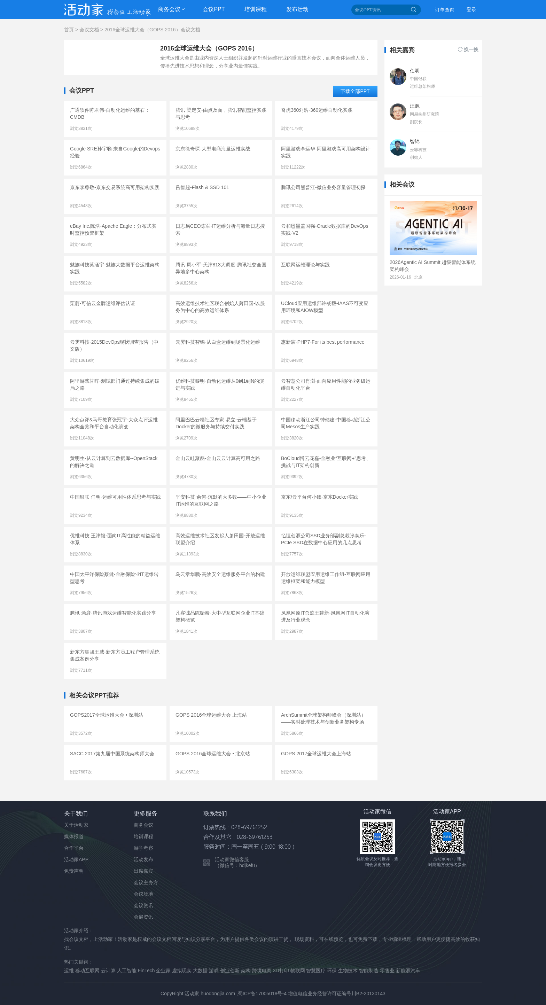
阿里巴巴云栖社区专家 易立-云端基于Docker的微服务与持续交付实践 (216, 423)
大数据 (200, 970)
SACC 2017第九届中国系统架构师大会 (112, 753)
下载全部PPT (355, 91)
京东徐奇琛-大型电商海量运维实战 (213, 148)
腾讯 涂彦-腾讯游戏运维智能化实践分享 (113, 613)
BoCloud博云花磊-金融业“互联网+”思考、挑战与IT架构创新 (326, 461)
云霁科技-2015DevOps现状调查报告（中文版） (114, 345)
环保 (332, 970)
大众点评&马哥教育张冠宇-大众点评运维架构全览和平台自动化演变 (114, 423)
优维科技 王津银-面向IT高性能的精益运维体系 (115, 539)
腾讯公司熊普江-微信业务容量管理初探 (323, 187)
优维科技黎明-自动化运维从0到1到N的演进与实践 (220, 384)
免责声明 (74, 871)
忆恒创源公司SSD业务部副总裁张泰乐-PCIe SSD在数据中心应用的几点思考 (323, 539)
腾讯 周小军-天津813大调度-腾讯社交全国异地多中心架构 (221, 268)
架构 (246, 970)
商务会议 (169, 9)
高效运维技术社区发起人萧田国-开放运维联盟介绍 (220, 539)
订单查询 (444, 10)
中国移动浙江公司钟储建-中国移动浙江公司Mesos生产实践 (325, 423)
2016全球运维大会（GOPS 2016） (209, 48)
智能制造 (369, 970)
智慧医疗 (316, 970)
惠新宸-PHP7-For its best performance (323, 342)
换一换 (471, 49)
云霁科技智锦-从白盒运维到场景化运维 (218, 342)
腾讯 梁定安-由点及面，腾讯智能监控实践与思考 (221, 113)
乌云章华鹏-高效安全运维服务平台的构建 (220, 574)
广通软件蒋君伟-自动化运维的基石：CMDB (110, 113)
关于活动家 (76, 825)
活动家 (192, 993)
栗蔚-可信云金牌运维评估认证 (102, 303)
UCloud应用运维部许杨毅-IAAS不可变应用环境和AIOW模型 (324, 307)
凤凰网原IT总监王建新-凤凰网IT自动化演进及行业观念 (325, 616)
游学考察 (143, 848)
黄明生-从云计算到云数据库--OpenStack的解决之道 (113, 461)
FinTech (146, 970)
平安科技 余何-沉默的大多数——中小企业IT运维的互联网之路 (221, 500)
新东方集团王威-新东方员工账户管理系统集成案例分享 (114, 655)
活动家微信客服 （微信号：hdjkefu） (237, 862)
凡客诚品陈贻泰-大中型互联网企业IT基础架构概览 (220, 616)
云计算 (108, 970)
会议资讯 (143, 905)
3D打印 (281, 970)
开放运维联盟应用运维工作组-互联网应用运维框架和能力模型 (325, 577)
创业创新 (230, 970)
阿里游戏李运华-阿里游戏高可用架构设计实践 (325, 152)
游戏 (214, 970)
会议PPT (214, 9)
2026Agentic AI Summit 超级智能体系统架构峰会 (433, 265)
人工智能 (126, 970)
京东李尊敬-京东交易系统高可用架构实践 (114, 187)
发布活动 (297, 9)
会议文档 (89, 29)
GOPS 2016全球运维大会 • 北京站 (213, 753)
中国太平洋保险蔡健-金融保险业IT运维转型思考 (114, 577)
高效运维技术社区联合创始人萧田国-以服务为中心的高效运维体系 (220, 307)
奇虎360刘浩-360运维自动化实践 (316, 110)
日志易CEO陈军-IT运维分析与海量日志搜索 (220, 229)
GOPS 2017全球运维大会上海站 (316, 753)
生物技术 (348, 970)
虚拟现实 (182, 970)
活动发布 (143, 859)
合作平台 (74, 848)
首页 (69, 29)
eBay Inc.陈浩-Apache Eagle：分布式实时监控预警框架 (113, 229)
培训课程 (255, 9)
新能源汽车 (408, 970)
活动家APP (76, 859)
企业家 (163, 970)
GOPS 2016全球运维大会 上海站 (211, 715)
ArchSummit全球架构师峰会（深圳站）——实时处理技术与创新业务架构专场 (323, 718)
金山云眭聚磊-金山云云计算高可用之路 (218, 458)
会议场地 (143, 894)
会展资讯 (143, 917)
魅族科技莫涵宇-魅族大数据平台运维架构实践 (114, 268)
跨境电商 (262, 970)
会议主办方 (146, 882)
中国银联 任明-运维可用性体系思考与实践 (115, 497)
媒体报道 (74, 836)
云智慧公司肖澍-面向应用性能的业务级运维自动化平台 (325, 384)
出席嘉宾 (143, 871)
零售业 (387, 970)
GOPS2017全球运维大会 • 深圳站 (106, 715)
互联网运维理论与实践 (305, 264)
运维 (69, 970)
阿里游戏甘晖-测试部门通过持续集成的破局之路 (114, 384)
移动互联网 (87, 970)
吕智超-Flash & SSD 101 (202, 187)
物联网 (297, 970)
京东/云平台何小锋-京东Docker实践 (319, 497)
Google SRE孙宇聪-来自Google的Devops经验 (115, 152)
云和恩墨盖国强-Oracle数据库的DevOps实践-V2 (324, 229)
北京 (418, 277)
